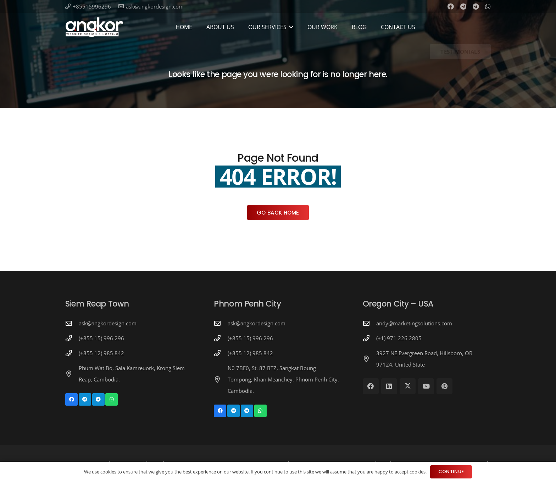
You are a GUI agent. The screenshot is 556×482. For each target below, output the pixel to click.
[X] (408, 386)
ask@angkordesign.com (108, 323)
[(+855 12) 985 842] (72, 353)
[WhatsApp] (488, 6)
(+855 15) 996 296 (101, 338)
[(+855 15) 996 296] (72, 338)
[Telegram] (463, 6)
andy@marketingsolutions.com (414, 323)
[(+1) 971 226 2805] (369, 338)
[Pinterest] (444, 386)
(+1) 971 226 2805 (399, 338)
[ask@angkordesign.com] (72, 323)
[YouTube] (426, 386)
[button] (290, 27)
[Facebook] (450, 6)
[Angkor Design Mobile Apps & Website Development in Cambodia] (94, 27)
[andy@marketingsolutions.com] (369, 323)
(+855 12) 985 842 (101, 353)
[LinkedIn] (389, 386)
